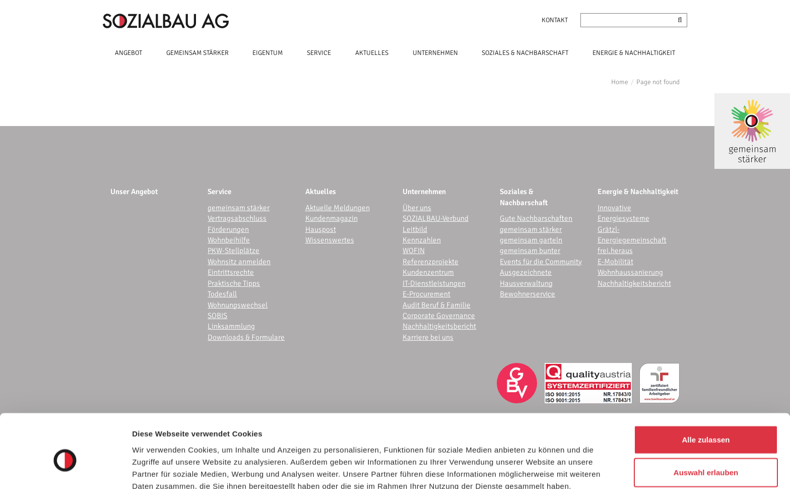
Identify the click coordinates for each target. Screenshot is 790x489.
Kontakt (555, 20)
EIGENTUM (267, 53)
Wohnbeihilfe (229, 239)
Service (219, 191)
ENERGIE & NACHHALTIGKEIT (633, 53)
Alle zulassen (706, 390)
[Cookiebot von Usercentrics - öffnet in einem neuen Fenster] (65, 469)
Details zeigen (535, 469)
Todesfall (222, 293)
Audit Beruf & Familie (437, 305)
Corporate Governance (439, 315)
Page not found (658, 82)
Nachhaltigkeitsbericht (439, 326)
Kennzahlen (422, 239)
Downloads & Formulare (246, 337)
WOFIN (414, 250)
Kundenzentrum (428, 272)
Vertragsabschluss (237, 218)
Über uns (417, 207)
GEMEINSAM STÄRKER (197, 53)
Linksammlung (231, 326)
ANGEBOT (128, 53)
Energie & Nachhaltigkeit (638, 191)
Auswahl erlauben (706, 423)
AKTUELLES (371, 53)
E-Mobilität (615, 261)
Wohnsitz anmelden (239, 261)
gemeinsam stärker (239, 207)
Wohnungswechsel (238, 305)
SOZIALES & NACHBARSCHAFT (525, 53)
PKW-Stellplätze (233, 250)
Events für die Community (541, 261)
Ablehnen (706, 456)
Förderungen (228, 229)
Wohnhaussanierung (630, 272)
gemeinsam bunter (530, 250)
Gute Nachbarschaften (536, 218)
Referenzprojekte (430, 261)
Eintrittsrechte (231, 272)
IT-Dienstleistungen (434, 283)
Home (619, 82)
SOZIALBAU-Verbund (436, 218)
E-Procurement (426, 293)
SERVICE (319, 53)
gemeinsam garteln (531, 239)
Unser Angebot (134, 191)
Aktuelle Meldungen (337, 207)
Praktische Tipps (234, 283)
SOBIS (217, 315)
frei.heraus (615, 250)
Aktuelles (320, 191)
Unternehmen (424, 191)
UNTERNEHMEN (435, 53)
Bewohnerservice (527, 293)
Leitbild (415, 229)
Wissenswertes (329, 239)
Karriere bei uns (428, 337)
